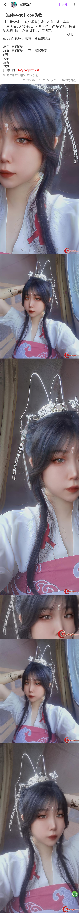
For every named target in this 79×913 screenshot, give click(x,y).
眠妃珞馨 (21, 5)
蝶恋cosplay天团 (29, 70)
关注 (65, 4)
